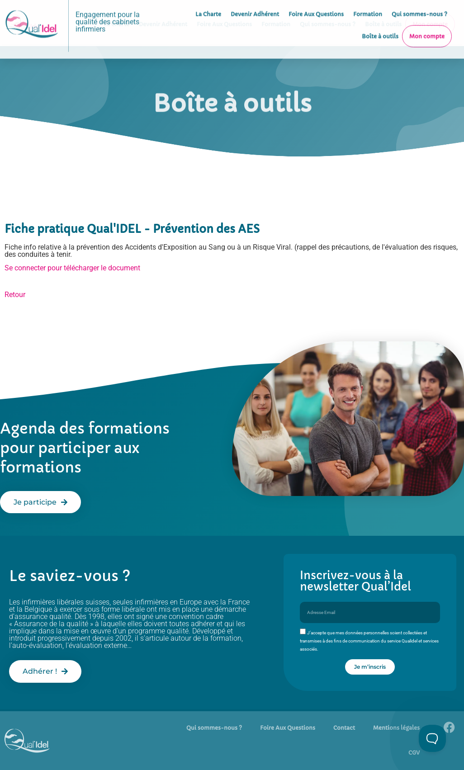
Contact (344, 727)
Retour (15, 294)
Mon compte (427, 23)
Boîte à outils (380, 23)
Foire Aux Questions (287, 727)
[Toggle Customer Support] (432, 738)
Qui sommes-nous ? (214, 727)
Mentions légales (396, 727)
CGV (414, 752)
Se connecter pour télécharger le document (72, 268)
